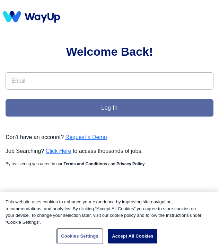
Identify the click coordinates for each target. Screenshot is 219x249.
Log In (109, 108)
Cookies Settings (79, 236)
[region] (109, 220)
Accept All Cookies (133, 236)
